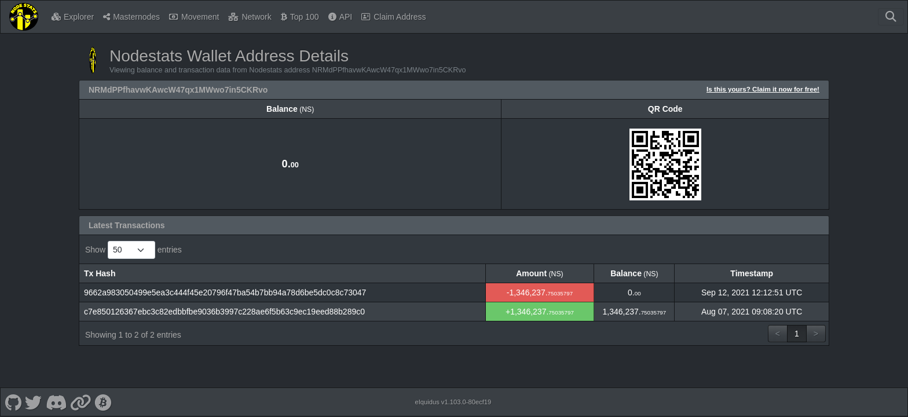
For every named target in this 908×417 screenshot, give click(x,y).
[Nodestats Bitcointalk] (103, 402)
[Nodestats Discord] (56, 402)
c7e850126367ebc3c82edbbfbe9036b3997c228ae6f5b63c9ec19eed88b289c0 (224, 311)
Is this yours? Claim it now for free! (762, 89)
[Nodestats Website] (80, 402)
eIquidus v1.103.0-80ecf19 (453, 401)
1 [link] (796, 333)
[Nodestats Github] (13, 402)
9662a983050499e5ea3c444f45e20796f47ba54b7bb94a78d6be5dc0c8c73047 (225, 292)
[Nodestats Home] (24, 16)
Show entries (133, 250)
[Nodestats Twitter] (33, 402)
